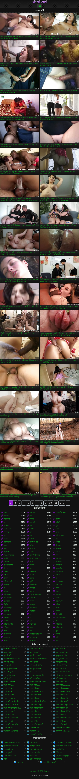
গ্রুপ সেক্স (59, 585)
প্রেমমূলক (7, 637)
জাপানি (32, 565)
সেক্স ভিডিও (33, 743)
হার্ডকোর (32, 512)
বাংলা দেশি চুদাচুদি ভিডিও (38, 701)
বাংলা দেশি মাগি (61, 714)
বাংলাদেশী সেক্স (8, 749)
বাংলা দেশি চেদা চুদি (62, 701)
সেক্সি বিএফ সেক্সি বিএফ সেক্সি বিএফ (64, 743)
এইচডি (58, 522)
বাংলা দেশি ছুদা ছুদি (62, 708)
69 (30, 614)
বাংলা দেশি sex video (63, 685)
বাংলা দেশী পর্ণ (8, 728)
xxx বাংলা (20, 762)
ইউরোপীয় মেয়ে (61, 512)
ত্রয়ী (57, 539)
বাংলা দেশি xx (34, 688)
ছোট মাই (32, 522)
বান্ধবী (6, 571)
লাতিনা (6, 591)
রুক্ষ (31, 631)
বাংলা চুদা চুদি (8, 752)
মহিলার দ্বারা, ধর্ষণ (35, 594)
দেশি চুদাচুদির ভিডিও (10, 669)
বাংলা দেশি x (8, 688)
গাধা (31, 516)
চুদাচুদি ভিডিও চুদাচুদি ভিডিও (64, 756)
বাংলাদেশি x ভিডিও (36, 734)
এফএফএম (33, 585)
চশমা (57, 588)
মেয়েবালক (33, 608)
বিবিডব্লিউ (59, 614)
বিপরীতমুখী (7, 634)
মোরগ (32, 591)
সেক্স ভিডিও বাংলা (36, 749)
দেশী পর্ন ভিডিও (35, 678)
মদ (30, 617)
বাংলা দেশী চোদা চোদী (11, 724)
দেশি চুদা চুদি (7, 665)
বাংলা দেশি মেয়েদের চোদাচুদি (12, 718)
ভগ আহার (7, 601)
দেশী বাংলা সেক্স (61, 678)
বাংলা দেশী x (34, 721)
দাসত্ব (57, 598)
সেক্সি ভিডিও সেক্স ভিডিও (12, 743)
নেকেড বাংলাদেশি (9, 682)
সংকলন (58, 548)
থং (4, 588)
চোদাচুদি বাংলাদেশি (62, 659)
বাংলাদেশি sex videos (63, 728)
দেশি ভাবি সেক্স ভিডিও (63, 672)
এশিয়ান (32, 545)
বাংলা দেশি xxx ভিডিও (63, 692)
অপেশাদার (59, 562)
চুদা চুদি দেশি (7, 655)
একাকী (6, 558)
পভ (31, 568)
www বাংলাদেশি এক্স (36, 649)
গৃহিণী (31, 581)
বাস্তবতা (32, 598)
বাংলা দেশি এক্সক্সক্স (62, 695)
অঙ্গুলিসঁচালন (9, 555)
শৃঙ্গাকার (32, 552)
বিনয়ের (58, 545)
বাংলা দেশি (39, 2)
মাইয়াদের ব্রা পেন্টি (36, 634)
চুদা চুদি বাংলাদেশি (35, 655)
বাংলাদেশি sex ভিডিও (11, 731)
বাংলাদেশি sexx (35, 731)
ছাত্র (31, 621)
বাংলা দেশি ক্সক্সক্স (9, 698)
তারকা (32, 578)
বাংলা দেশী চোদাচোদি (36, 724)
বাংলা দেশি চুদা (34, 698)
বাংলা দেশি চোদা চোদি (11, 705)
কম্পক (32, 601)
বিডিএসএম (7, 594)
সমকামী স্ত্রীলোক (35, 555)
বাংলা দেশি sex (35, 685)
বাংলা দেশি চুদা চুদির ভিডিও (12, 701)
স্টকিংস (6, 539)
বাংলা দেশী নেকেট (62, 724)
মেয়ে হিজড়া (8, 608)
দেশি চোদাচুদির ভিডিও (11, 672)
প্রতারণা (6, 611)
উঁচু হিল (6, 604)
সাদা (5, 522)
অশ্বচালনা (7, 519)
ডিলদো (6, 578)
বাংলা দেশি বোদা (9, 714)
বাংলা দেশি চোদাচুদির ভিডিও (12, 708)
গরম (5, 535)
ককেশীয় (6, 585)
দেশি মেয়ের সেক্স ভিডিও (64, 675)
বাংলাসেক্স (59, 759)
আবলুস (32, 588)
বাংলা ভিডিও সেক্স (10, 756)
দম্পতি (58, 575)
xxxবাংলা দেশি (8, 652)
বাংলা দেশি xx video (62, 688)
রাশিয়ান (6, 627)
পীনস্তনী (6, 516)
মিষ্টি (57, 555)
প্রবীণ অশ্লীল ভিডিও (36, 759)
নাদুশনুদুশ (32, 611)
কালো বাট (33, 624)
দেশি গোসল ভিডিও (62, 662)
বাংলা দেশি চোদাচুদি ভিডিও (64, 705)
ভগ (57, 516)
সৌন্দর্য (32, 539)
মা (56, 578)
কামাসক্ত (6, 532)
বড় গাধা (6, 621)
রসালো (58, 591)
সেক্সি (5, 759)
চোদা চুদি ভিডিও (35, 746)
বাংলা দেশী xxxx (61, 721)
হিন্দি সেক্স (59, 752)
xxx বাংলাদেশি (60, 649)
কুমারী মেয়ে (7, 529)
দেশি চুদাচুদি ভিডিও (62, 665)
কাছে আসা (59, 571)
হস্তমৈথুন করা (34, 542)
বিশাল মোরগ (34, 558)
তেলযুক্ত (32, 604)
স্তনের (31, 627)
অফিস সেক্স (33, 637)
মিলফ (58, 529)
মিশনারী (6, 525)
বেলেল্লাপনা (7, 614)
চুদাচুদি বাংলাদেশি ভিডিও (12, 659)
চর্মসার (32, 575)
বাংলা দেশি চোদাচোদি (36, 708)
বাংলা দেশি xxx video (37, 692)
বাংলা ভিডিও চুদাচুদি (49, 762)
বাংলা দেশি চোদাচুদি (36, 705)
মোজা (5, 640)
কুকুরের (32, 519)
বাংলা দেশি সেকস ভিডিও (64, 718)
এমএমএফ (59, 601)
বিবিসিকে (33, 571)
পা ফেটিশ (33, 640)
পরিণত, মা (59, 627)
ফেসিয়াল (33, 548)
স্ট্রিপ (31, 535)
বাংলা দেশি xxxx (9, 695)
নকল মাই (6, 617)
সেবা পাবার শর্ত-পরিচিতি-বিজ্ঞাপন (39, 771)
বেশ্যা (5, 548)
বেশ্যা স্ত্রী (6, 575)
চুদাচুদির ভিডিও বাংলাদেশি (38, 659)
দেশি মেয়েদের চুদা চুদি (37, 675)
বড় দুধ (58, 519)
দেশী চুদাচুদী (7, 678)
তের (31, 532)
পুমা (57, 631)
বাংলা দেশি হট (8, 721)
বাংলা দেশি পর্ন (34, 711)
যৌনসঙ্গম (59, 624)
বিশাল (58, 634)
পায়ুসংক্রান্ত (7, 542)
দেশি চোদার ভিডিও (36, 672)
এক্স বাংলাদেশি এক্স (62, 652)
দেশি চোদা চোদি (61, 669)
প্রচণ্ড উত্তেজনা (61, 617)
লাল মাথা (59, 565)
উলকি (5, 568)
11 (56, 503)
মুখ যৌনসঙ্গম (8, 598)
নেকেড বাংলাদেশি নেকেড (38, 682)
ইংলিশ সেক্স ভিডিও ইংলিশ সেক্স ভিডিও (12, 746)
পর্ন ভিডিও (33, 756)
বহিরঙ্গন (6, 562)
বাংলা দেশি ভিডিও (36, 714)
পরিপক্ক (58, 604)
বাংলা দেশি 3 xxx (61, 682)
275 (62, 503)
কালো (31, 562)
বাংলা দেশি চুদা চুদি (62, 698)
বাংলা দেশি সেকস (35, 718)
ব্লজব (5, 512)
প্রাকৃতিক (6, 552)
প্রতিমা (58, 621)
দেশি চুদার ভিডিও (35, 669)
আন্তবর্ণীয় (59, 568)
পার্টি (57, 637)
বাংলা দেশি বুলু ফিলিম (63, 711)
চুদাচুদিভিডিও (60, 749)
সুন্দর (57, 532)
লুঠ (57, 525)
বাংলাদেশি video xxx (62, 731)
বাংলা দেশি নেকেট (9, 711)
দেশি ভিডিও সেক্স (9, 675)
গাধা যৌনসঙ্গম (8, 565)
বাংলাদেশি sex (34, 728)
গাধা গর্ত (58, 594)
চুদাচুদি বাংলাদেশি (61, 655)
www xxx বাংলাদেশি (10, 649)
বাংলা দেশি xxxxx (35, 695)
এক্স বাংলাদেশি (34, 652)
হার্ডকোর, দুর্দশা (8, 624)
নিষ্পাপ (32, 529)
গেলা (57, 608)
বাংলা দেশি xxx (8, 692)
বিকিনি (58, 611)
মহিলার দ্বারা (60, 535)
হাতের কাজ (59, 581)
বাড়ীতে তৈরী (8, 581)
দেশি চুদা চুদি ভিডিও (36, 665)
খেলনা (58, 542)
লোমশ (58, 552)
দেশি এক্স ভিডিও (9, 662)
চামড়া (5, 545)
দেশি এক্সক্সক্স (34, 662)
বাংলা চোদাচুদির (35, 752)
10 (50, 503)
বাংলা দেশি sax (8, 685)
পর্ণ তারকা (59, 558)
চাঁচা (31, 525)
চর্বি (57, 640)
